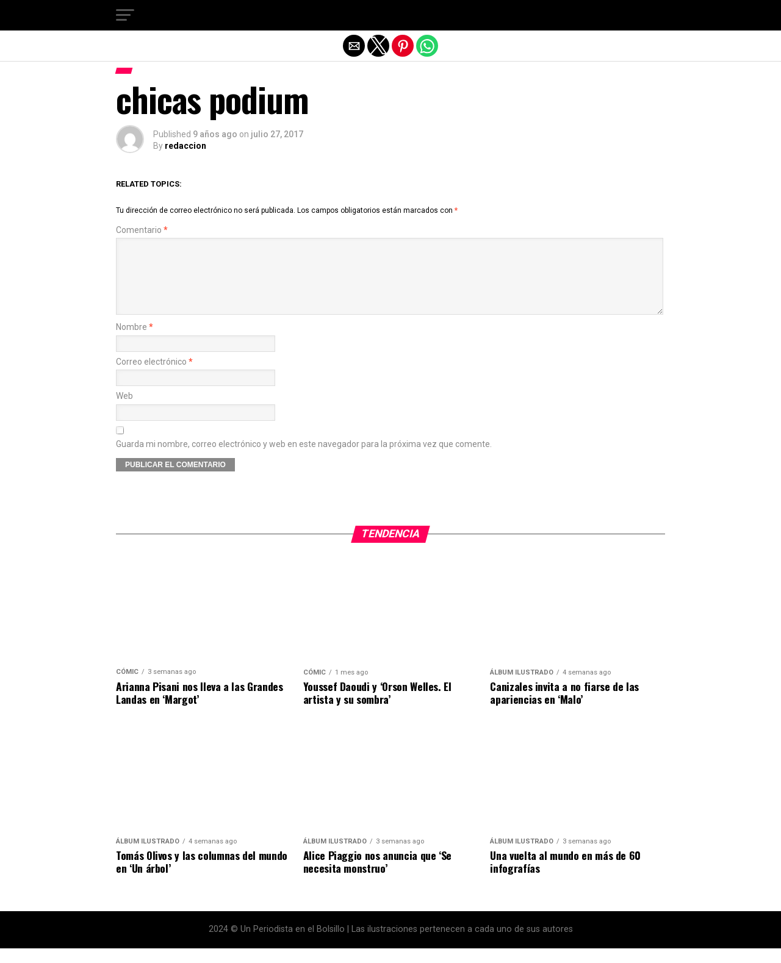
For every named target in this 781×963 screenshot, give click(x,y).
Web (124, 410)
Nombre (134, 341)
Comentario (142, 230)
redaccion (185, 146)
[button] (125, 15)
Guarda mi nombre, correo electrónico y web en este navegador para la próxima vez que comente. (304, 459)
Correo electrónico (154, 376)
